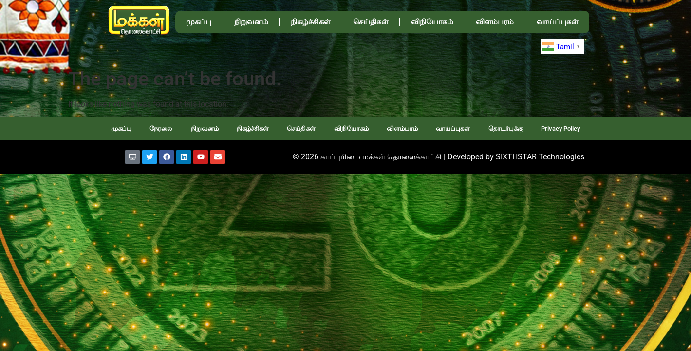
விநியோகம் (432, 21)
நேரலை (160, 128)
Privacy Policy (560, 128)
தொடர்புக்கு (505, 128)
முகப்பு (198, 21)
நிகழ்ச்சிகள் (311, 21)
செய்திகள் (370, 21)
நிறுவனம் (251, 21)
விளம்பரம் (495, 21)
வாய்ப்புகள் (557, 21)
